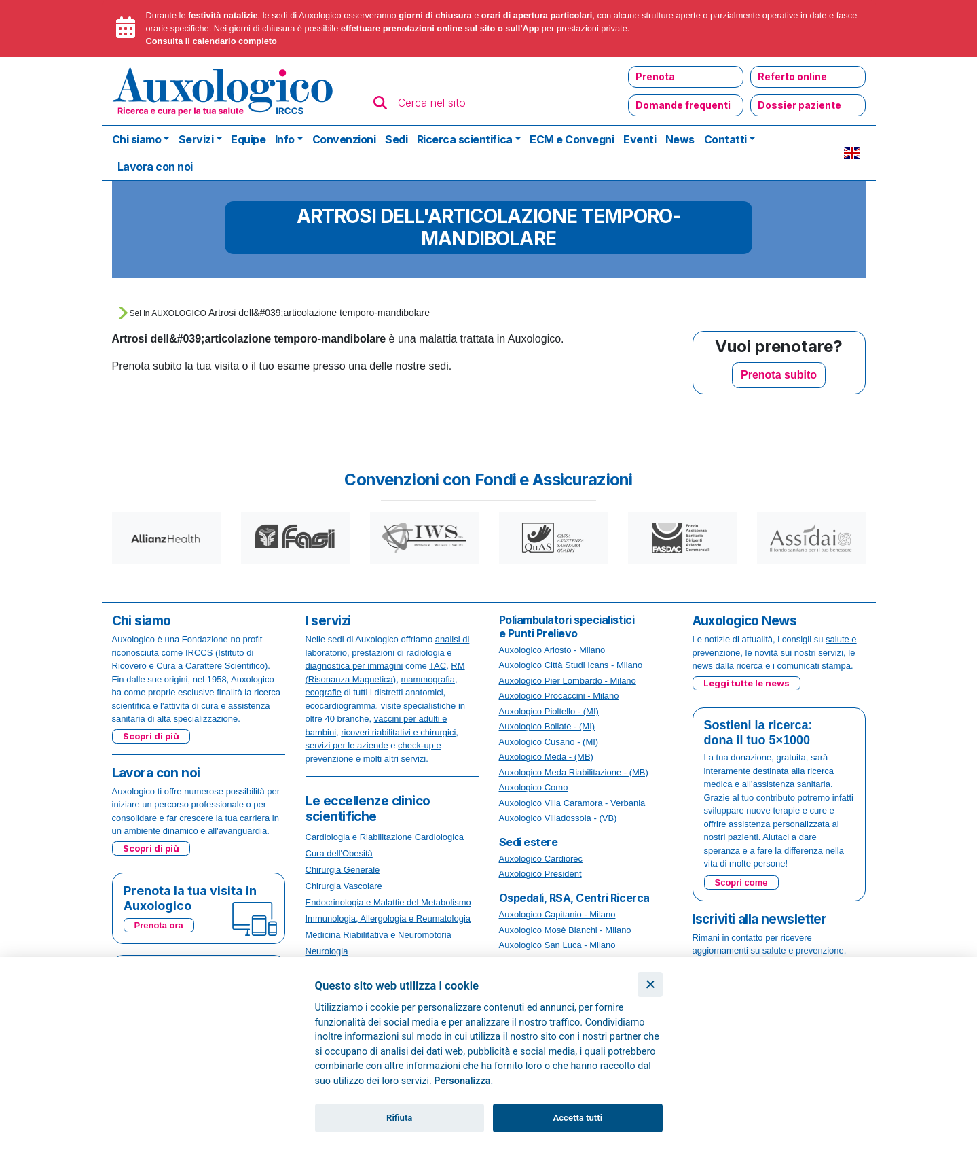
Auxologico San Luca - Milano (557, 945)
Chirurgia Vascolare (344, 886)
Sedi (396, 139)
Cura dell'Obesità (339, 853)
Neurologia (327, 951)
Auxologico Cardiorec (541, 859)
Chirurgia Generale (343, 869)
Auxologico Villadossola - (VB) (558, 818)
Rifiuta (399, 1118)
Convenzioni (344, 139)
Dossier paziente (799, 105)
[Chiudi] (650, 984)
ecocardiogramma (341, 706)
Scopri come (741, 882)
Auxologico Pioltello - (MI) (549, 711)
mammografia (427, 679)
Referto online (792, 76)
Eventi (639, 139)
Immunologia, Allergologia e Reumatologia (388, 918)
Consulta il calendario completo (211, 41)
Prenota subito (779, 375)
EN (852, 153)
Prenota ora (158, 925)
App (530, 28)
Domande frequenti (683, 105)
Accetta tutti (578, 1118)
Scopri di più (151, 736)
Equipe (248, 139)
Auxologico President (540, 874)
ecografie (324, 692)
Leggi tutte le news (746, 683)
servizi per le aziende (347, 745)
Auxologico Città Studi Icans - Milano (571, 665)
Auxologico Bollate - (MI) (547, 726)
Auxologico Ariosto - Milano (552, 650)
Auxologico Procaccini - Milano (559, 695)
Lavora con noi (155, 166)
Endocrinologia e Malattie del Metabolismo (388, 902)
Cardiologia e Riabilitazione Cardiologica (385, 837)
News (680, 139)
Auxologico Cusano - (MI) (549, 742)
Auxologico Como (533, 787)
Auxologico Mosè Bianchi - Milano (565, 930)
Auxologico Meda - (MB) (546, 757)
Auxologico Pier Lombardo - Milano (567, 681)
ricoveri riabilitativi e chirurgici (398, 732)
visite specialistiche (418, 706)
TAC (437, 666)
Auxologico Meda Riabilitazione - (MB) (573, 772)
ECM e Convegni (572, 139)
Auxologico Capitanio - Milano (557, 914)
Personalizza (462, 1081)
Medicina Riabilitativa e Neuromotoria (378, 935)
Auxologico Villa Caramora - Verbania (572, 803)
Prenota (655, 76)
